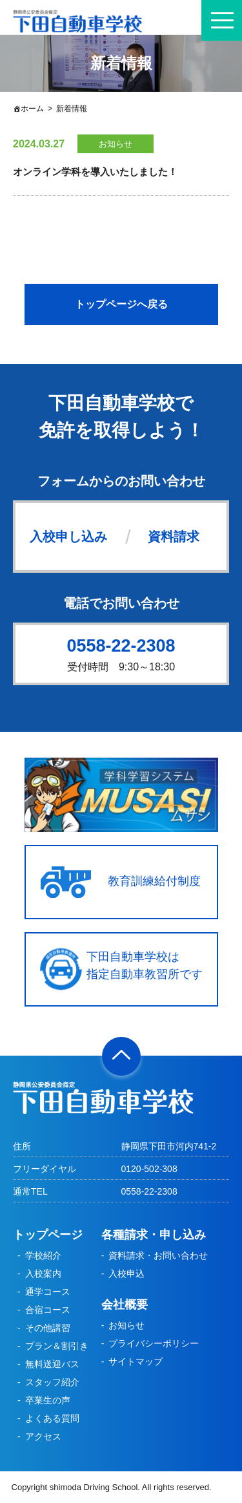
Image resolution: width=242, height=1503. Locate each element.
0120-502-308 (149, 1169)
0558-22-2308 (120, 646)
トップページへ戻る (121, 304)
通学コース (47, 1291)
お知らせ (126, 1325)
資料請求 (173, 536)
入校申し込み (68, 536)
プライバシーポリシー (153, 1343)
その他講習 (47, 1328)
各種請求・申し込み (153, 1234)
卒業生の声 (47, 1400)
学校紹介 (43, 1255)
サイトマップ (135, 1361)
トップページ (48, 1234)
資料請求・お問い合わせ (158, 1255)
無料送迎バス (52, 1364)
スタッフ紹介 (52, 1382)
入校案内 (43, 1273)
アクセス (43, 1436)
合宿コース (47, 1310)
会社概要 (124, 1304)
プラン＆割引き (56, 1346)
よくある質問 (52, 1418)
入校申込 (126, 1273)
